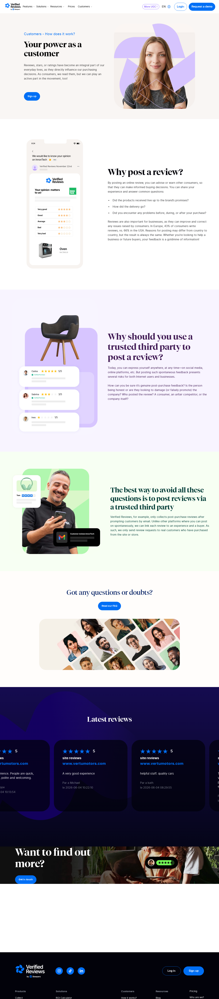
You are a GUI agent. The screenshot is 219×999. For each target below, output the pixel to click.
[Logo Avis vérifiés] (13, 6)
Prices (71, 6)
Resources (57, 6)
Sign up (32, 96)
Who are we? (197, 997)
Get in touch (26, 879)
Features (29, 6)
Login (180, 6)
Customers (85, 6)
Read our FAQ (109, 606)
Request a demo (201, 6)
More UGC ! (150, 6)
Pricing (193, 991)
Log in (172, 970)
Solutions (42, 6)
